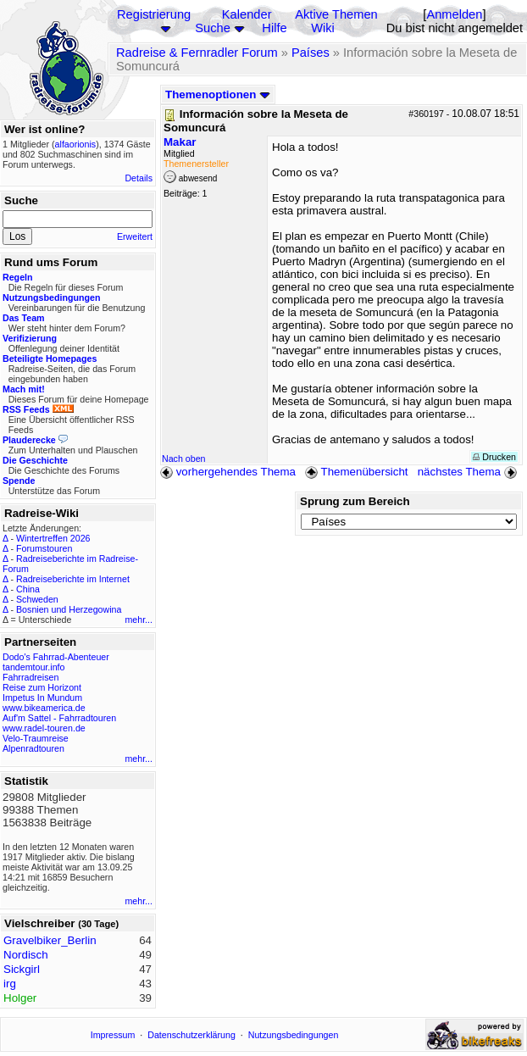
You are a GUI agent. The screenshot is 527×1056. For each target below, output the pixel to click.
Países (310, 52)
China (28, 589)
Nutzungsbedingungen (293, 1035)
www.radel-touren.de (44, 728)
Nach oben (184, 458)
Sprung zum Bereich (355, 501)
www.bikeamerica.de (44, 708)
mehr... (139, 619)
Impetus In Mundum (42, 697)
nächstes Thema (469, 471)
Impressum (113, 1035)
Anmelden (454, 14)
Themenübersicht (356, 471)
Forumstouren (44, 548)
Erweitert (135, 236)
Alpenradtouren (33, 748)
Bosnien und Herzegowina (68, 609)
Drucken (494, 457)
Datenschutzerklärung (191, 1035)
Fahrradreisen (30, 677)
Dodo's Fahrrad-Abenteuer (56, 657)
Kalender (247, 14)
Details (139, 178)
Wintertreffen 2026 (53, 538)
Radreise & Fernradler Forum (197, 52)
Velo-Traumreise (36, 738)
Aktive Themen (336, 14)
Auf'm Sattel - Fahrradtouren (59, 718)
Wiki (323, 28)
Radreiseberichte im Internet (73, 579)
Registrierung (154, 14)
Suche (212, 28)
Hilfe (274, 28)
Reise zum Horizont (42, 687)
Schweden (37, 599)
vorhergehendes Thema (228, 471)
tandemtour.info (33, 667)
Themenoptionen (217, 94)
